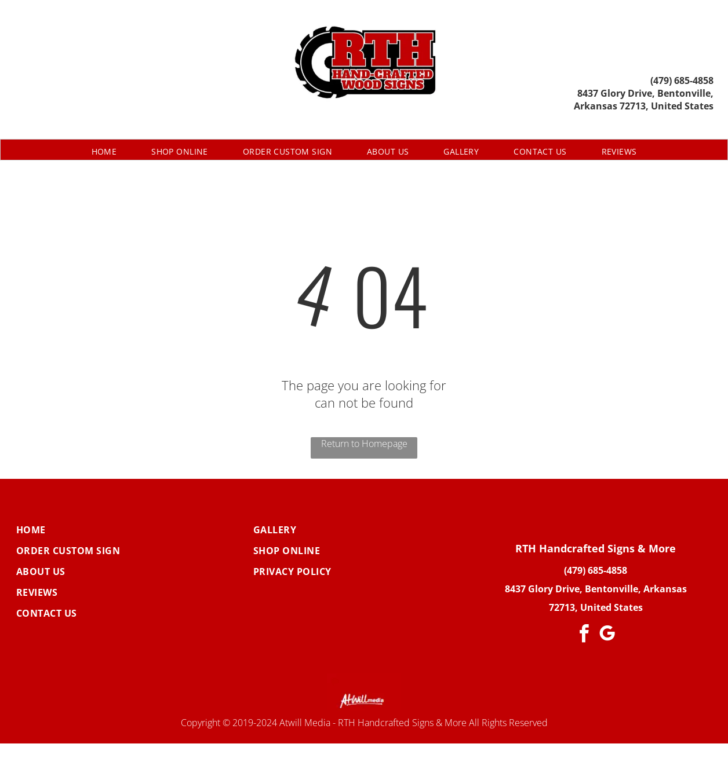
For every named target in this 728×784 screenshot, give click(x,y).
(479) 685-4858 (682, 80)
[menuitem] (104, 151)
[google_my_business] (607, 635)
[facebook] (584, 635)
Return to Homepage (364, 443)
